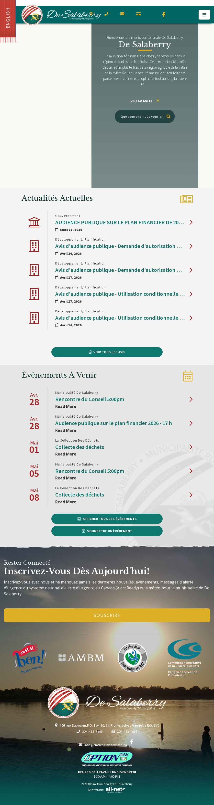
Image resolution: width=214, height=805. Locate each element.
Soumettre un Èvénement (109, 531)
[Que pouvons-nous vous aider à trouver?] (145, 116)
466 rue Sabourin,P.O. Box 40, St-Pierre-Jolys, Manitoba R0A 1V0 (107, 725)
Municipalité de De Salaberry (61, 15)
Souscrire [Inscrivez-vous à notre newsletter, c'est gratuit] (107, 615)
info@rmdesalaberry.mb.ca (103, 745)
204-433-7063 (125, 731)
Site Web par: (107, 790)
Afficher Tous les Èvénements (110, 519)
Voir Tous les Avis (109, 352)
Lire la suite (144, 100)
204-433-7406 (90, 731)
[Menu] (204, 15)
